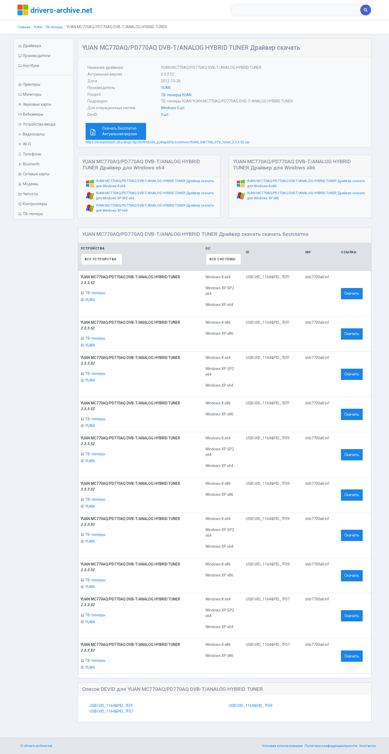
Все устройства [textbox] (101, 259)
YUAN (40, 27)
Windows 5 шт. (173, 108)
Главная (24, 27)
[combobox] (296, 10)
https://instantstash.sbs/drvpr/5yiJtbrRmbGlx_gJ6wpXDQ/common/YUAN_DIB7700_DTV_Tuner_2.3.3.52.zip (167, 142)
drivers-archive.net (66, 10)
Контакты (367, 746)
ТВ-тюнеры (58, 27)
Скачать (351, 293)
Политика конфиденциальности (331, 746)
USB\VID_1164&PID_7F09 (250, 705)
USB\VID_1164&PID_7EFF (111, 705)
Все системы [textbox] (222, 259)
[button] (44, 66)
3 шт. (165, 114)
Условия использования (282, 746)
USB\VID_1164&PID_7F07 (111, 711)
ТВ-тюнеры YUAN (176, 95)
